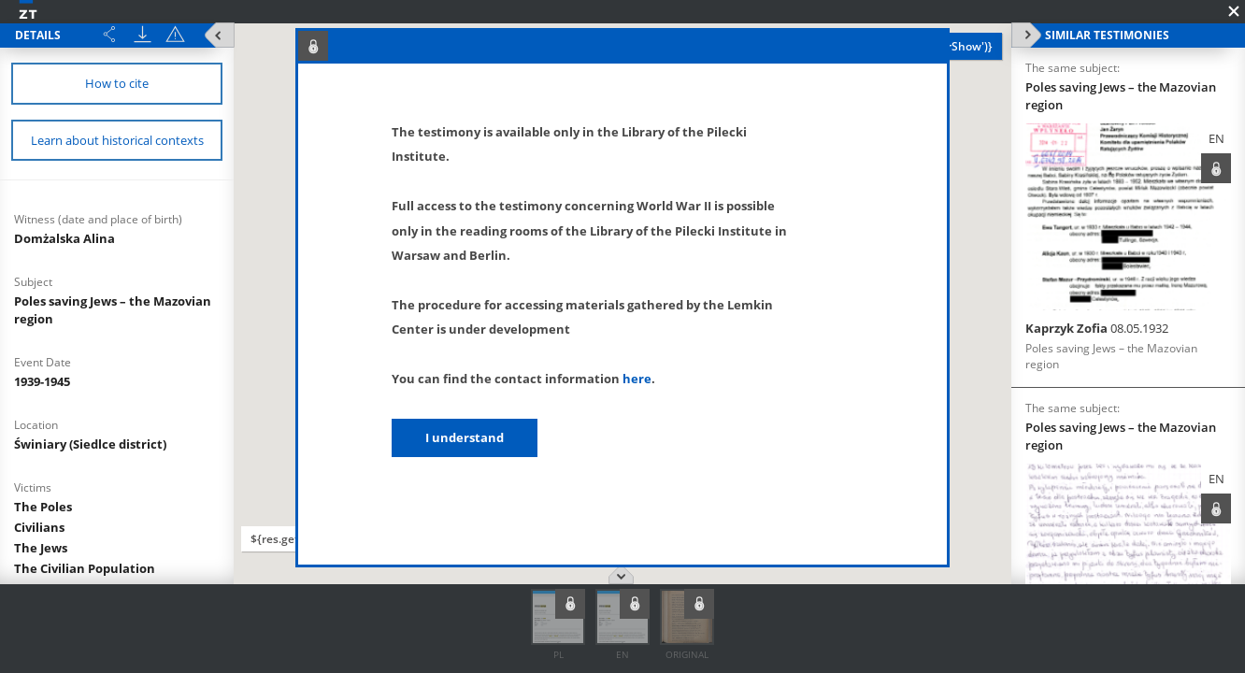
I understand (464, 437)
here (636, 378)
